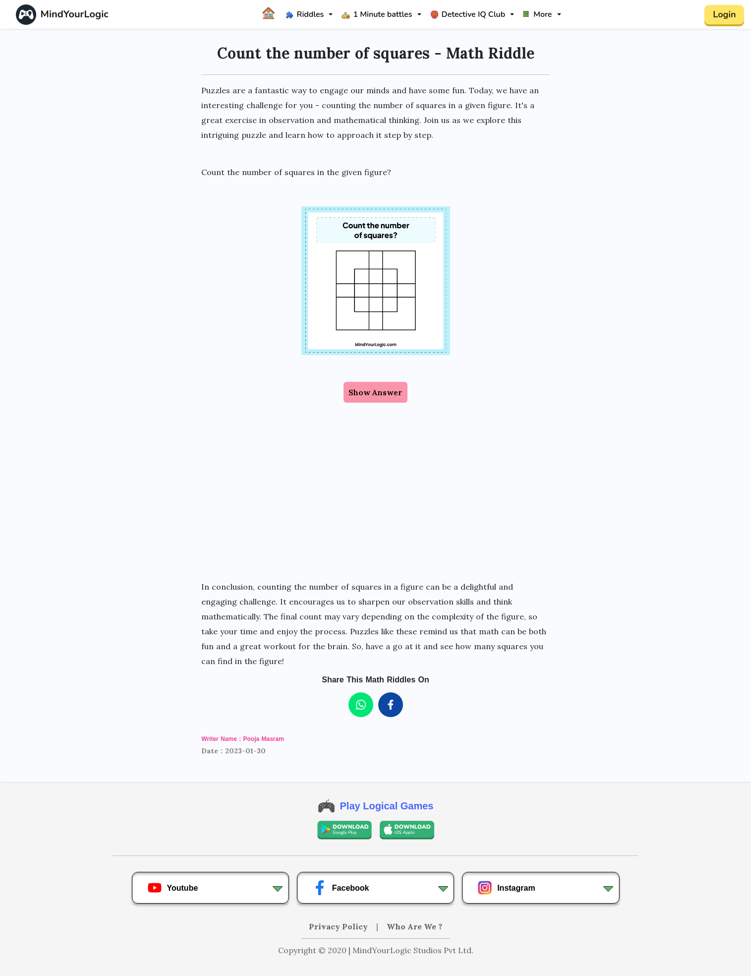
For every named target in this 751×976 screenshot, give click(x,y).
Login (724, 14)
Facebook (340, 887)
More (537, 14)
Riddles (305, 14)
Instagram (506, 887)
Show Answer (375, 392)
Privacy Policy (339, 926)
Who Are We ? (414, 926)
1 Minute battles (377, 14)
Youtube (172, 887)
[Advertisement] (376, 491)
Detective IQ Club (468, 14)
